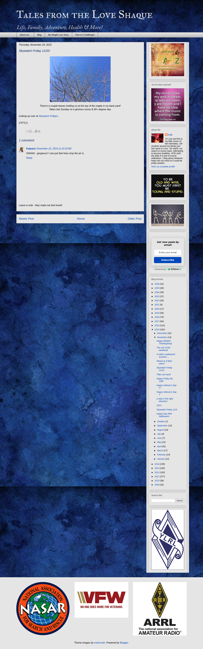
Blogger (124, 642)
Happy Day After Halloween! (164, 415)
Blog (39, 35)
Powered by (167, 269)
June (159, 438)
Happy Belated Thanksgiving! (164, 342)
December (162, 333)
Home (81, 218)
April (159, 446)
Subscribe (167, 260)
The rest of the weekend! (163, 348)
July (159, 434)
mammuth (99, 642)
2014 (157, 464)
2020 (157, 309)
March (160, 450)
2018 (157, 317)
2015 (157, 329)
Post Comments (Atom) (87, 230)
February (161, 454)
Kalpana (31, 148)
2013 (157, 468)
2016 (157, 325)
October (161, 421)
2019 (157, 313)
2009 (157, 484)
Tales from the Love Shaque (84, 14)
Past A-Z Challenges (85, 35)
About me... (25, 35)
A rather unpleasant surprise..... (166, 355)
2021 (157, 304)
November (162, 337)
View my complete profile (163, 166)
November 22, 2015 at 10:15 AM (54, 148)
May (159, 442)
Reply (29, 158)
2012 (157, 472)
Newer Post (26, 218)
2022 (157, 300)
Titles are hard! (164, 374)
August (160, 430)
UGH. (159, 405)
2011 (157, 476)
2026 (157, 284)
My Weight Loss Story (58, 35)
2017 (157, 321)
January (161, 459)
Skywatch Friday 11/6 (167, 409)
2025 (157, 288)
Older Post (135, 218)
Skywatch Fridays (48, 116)
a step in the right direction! (165, 399)
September (162, 425)
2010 (157, 480)
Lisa (170, 134)
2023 (157, 296)
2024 (157, 292)
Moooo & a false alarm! (164, 362)
